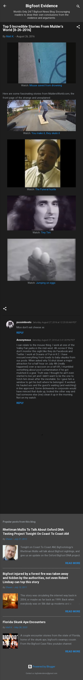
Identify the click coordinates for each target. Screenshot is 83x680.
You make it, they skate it (46, 133)
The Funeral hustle (45, 189)
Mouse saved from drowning (45, 85)
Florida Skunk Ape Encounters (24, 622)
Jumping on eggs (45, 282)
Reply (19, 332)
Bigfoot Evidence (42, 5)
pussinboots (23, 322)
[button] (78, 27)
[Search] (78, 7)
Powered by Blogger (41, 666)
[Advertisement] (41, 484)
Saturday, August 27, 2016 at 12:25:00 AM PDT (54, 322)
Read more (72, 563)
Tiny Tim (46, 232)
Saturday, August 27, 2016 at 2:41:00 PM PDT (53, 340)
